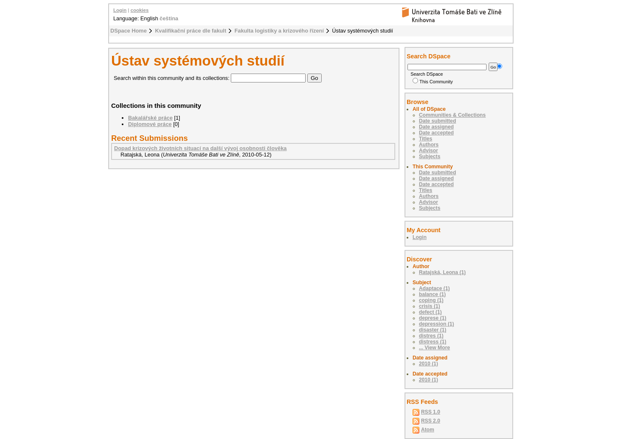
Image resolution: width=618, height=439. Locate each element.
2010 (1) (428, 364)
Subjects (429, 156)
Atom (427, 430)
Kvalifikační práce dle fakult (191, 30)
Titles (425, 139)
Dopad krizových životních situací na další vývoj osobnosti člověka (200, 148)
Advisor (428, 151)
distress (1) (432, 342)
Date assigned (436, 127)
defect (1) (430, 312)
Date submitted (437, 121)
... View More (434, 348)
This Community (433, 81)
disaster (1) (432, 330)
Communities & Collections (452, 115)
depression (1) (436, 324)
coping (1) (431, 300)
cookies (140, 10)
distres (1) (431, 336)
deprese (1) (432, 318)
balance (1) (432, 294)
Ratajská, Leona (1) (442, 272)
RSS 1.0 (430, 412)
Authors (429, 145)
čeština (169, 18)
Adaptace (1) (434, 288)
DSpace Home (128, 30)
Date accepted (436, 133)
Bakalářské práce (150, 118)
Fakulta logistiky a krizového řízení (279, 30)
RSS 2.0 (430, 421)
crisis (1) (429, 306)
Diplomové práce (150, 124)
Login (119, 10)
